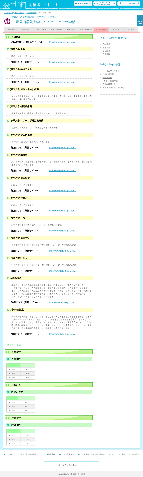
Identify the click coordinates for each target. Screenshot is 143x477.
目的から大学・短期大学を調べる (92, 454)
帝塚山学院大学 (31, 13)
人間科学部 (113, 81)
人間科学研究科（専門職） (114, 87)
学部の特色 (12, 29)
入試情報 (106, 44)
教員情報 (116, 29)
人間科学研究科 (109, 84)
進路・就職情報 (56, 29)
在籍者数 (106, 54)
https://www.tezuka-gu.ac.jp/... (62, 42)
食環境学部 (107, 78)
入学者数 (106, 47)
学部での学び (26, 29)
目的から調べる (19, 13)
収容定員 (106, 51)
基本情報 (131, 29)
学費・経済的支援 (86, 29)
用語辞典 (51, 454)
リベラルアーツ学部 (111, 71)
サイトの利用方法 (67, 454)
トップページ (8, 13)
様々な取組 (71, 29)
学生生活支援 (41, 29)
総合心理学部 (108, 74)
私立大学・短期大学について (32, 454)
